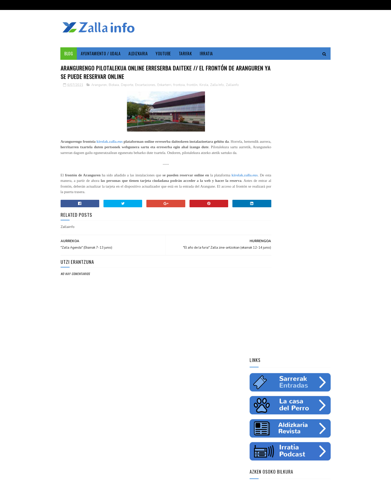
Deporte (127, 86)
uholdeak (320, 346)
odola (256, 355)
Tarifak (185, 54)
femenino (258, 346)
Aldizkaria (138, 54)
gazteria (258, 338)
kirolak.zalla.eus (112, 142)
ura (299, 329)
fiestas (313, 329)
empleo (310, 320)
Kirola (203, 86)
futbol (276, 338)
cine (255, 320)
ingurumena (281, 329)
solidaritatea (297, 346)
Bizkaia (114, 86)
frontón (192, 86)
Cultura (299, 311)
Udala (315, 311)
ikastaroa (317, 338)
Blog (69, 54)
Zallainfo (232, 86)
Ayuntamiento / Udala (101, 54)
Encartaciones (145, 86)
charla (276, 346)
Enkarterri (164, 86)
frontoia (179, 86)
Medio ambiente (287, 320)
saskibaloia (295, 338)
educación (259, 329)
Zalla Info (217, 86)
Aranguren (99, 86)
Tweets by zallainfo (267, 381)
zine (267, 320)
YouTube (163, 54)
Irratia (206, 54)
